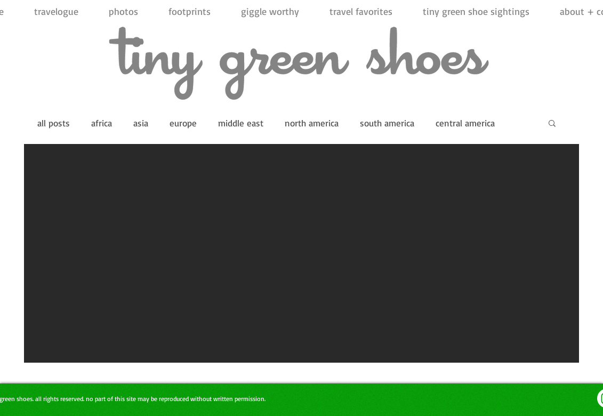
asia (140, 123)
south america (387, 123)
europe (183, 123)
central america (465, 123)
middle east (240, 123)
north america (312, 123)
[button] (552, 124)
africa (101, 123)
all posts (53, 123)
